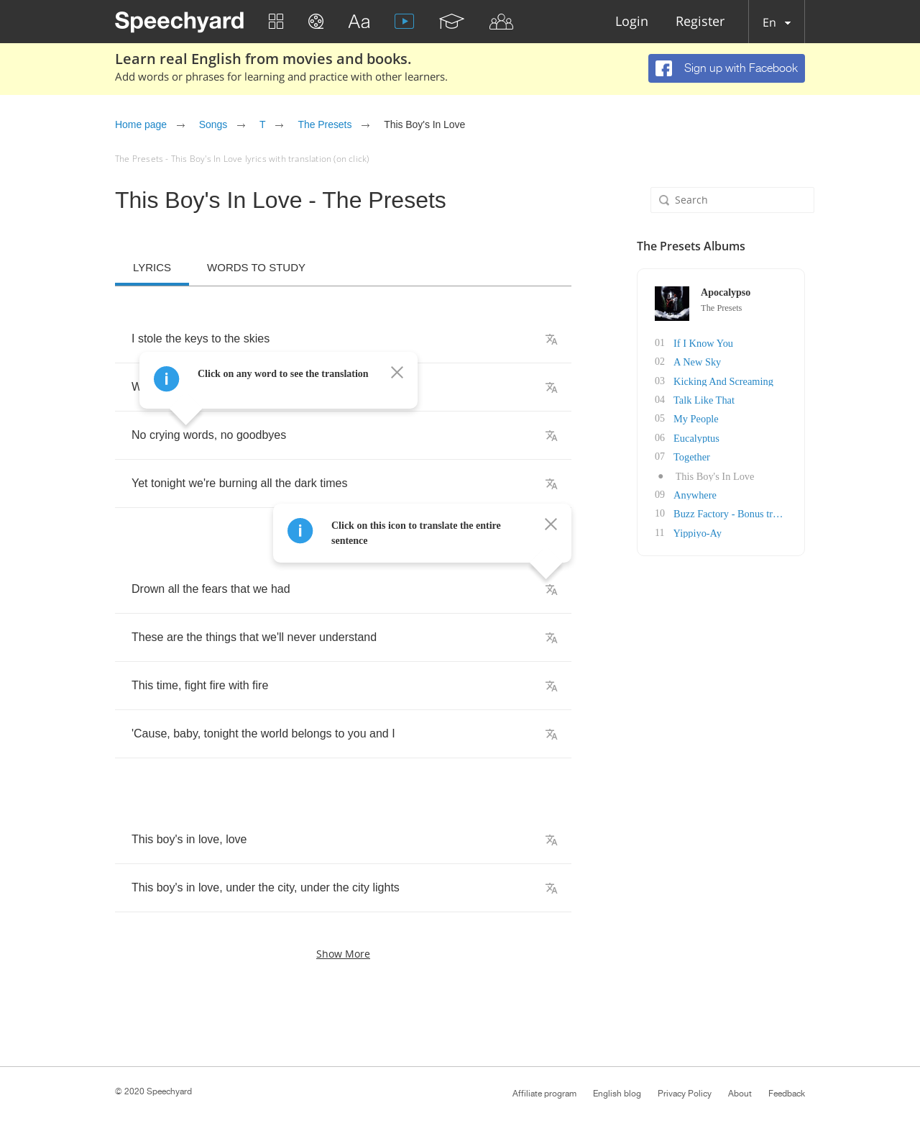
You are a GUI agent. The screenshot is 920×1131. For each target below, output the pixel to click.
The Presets (324, 124)
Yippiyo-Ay (697, 529)
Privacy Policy (685, 1094)
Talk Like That (704, 399)
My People (696, 417)
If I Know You (703, 342)
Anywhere (695, 492)
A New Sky (697, 361)
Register (700, 21)
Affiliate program (544, 1094)
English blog (617, 1094)
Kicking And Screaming (722, 380)
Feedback (786, 1094)
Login (631, 21)
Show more (343, 953)
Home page (141, 124)
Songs (213, 124)
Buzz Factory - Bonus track (729, 511)
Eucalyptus (696, 436)
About (740, 1094)
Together (692, 455)
